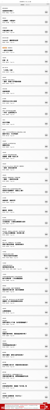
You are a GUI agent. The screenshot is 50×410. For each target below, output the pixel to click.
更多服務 (45, 403)
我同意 (42, 406)
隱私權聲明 (21, 406)
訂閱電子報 (46, 408)
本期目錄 (22, 4)
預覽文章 (27, 4)
